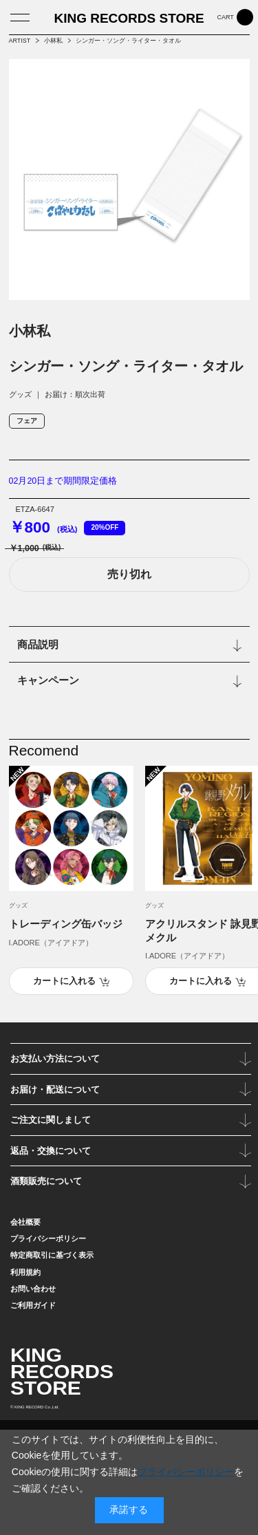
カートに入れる (64, 981)
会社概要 (25, 1222)
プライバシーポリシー (48, 1238)
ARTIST (20, 40)
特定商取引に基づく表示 (52, 1255)
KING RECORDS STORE (129, 18)
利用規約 (25, 1272)
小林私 (53, 40)
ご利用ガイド (33, 1305)
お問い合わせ (33, 1289)
